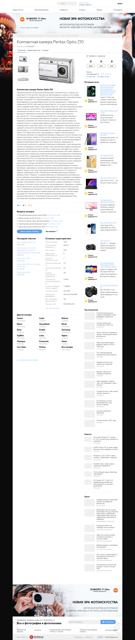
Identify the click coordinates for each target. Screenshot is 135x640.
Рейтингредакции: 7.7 (92, 126)
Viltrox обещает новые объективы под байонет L (105, 473)
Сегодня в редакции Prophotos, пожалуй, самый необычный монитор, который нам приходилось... (108, 209)
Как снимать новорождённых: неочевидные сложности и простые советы (107, 556)
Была (90, 66)
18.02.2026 (100, 376)
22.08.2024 (100, 395)
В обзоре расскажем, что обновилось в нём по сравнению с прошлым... (109, 140)
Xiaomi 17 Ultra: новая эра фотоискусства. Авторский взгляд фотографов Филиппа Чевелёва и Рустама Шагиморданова (108, 90)
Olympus (21, 341)
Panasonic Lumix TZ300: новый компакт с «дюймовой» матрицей (105, 457)
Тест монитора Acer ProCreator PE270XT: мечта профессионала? (108, 265)
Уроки (99, 10)
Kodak (42, 329)
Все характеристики (52, 308)
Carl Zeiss (21, 347)
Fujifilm (20, 335)
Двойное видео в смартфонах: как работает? (107, 546)
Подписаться (109, 622)
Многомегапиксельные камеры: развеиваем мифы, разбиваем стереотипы (106, 315)
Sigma (64, 335)
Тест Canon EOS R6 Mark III (109, 286)
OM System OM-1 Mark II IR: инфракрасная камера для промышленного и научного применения (103, 483)
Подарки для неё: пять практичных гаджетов (105, 363)
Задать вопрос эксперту (29, 231)
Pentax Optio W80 (23, 272)
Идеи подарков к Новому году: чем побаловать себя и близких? (107, 383)
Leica (41, 335)
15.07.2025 (100, 338)
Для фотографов (112, 630)
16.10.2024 (100, 415)
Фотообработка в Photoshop (105, 521)
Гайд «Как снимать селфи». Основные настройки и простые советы (106, 537)
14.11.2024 (99, 349)
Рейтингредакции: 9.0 (92, 193)
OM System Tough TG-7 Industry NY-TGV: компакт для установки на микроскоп (105, 439)
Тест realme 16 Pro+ (107, 155)
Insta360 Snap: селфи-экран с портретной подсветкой (104, 465)
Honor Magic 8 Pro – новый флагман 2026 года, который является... (109, 227)
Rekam (65, 318)
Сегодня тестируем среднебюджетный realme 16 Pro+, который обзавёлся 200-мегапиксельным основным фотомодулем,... (108, 165)
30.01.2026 (100, 357)
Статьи (82, 10)
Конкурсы (118, 10)
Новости (64, 10)
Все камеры (67, 347)
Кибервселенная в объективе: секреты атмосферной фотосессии (107, 502)
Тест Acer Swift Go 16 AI (108, 178)
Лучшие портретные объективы (104, 412)
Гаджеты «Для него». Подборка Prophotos (104, 373)
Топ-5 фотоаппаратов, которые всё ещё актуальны (106, 354)
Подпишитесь (84, 3)
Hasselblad (44, 324)
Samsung (66, 329)
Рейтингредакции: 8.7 (92, 148)
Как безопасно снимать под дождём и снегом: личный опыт (106, 567)
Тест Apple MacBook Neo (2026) (109, 112)
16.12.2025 (100, 387)
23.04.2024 (100, 327)
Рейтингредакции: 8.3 (92, 215)
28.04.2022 (100, 407)
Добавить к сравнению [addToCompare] (97, 56)
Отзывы (45, 50)
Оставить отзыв (103, 77)
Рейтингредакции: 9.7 (92, 100)
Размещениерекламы (21, 631)
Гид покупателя (41, 10)
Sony (19, 329)
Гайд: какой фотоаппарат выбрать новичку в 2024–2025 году (106, 345)
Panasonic (44, 341)
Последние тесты (91, 82)
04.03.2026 (100, 366)
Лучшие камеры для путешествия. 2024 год (105, 324)
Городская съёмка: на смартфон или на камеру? (106, 526)
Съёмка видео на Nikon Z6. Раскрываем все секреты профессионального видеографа (28, 250)
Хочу (111, 66)
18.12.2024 (100, 423)
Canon (20, 318)
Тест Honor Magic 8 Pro (108, 223)
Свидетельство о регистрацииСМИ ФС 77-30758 (60, 631)
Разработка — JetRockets (83, 637)
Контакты (37, 630)
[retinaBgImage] (89, 316)
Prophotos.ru (113, 637)
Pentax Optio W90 (23, 258)
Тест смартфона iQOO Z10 (26, 242)
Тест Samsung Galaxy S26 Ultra (107, 134)
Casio (41, 318)
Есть (101, 66)
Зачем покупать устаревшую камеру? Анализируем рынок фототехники (107, 334)
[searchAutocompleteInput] (68, 3)
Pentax (42, 347)
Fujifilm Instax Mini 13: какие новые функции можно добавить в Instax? (105, 448)
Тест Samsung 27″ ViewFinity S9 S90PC (107, 201)
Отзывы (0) (90, 77)
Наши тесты (18, 10)
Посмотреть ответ (54, 215)
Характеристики (33, 50)
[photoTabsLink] (23, 59)
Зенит (64, 341)
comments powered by (27, 360)
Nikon (19, 324)
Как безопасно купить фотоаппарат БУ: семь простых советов (104, 403)
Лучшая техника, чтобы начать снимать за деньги (107, 392)
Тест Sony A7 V (105, 240)
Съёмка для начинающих (104, 529)
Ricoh (64, 324)
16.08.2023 (100, 319)
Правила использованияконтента (88, 631)
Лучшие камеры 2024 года (106, 420)
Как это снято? (101, 505)
